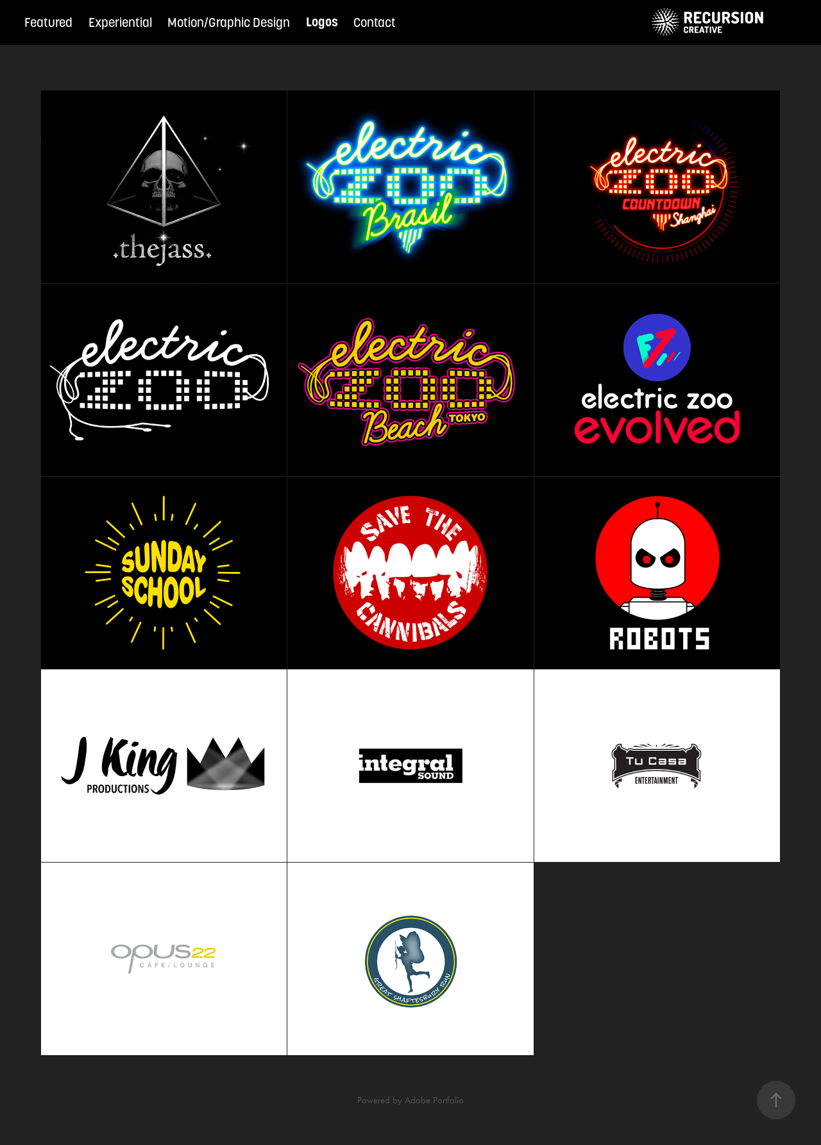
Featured (48, 22)
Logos (322, 22)
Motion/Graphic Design (228, 22)
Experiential (120, 22)
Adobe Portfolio (434, 1100)
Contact (374, 22)
